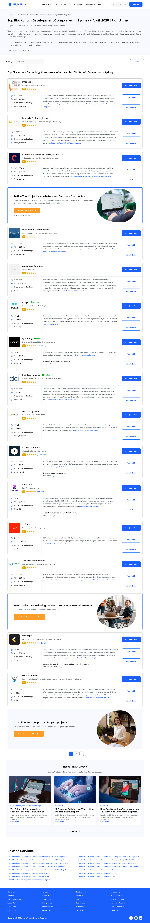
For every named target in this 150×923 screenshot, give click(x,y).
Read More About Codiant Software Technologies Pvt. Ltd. (91, 176)
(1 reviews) (41, 455)
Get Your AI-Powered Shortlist (29, 617)
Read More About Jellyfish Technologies (102, 580)
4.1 (24, 237)
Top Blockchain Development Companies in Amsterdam (30, 876)
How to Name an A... (118, 899)
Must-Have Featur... (118, 903)
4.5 (24, 273)
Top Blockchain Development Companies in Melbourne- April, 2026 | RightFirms (38, 870)
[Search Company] (120, 4)
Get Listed (136, 4)
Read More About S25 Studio (56, 543)
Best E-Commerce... (118, 907)
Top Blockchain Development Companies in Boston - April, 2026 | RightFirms (106, 863)
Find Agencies (47, 899)
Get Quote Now (131, 85)
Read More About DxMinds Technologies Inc (66, 143)
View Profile (131, 97)
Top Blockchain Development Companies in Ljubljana (29, 880)
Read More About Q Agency (86, 355)
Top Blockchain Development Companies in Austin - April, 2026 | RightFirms (37, 866)
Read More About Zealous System (86, 430)
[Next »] (81, 754)
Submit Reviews (76, 4)
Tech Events (80, 910)
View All (75, 831)
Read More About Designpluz (87, 658)
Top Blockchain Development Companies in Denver (28, 873)
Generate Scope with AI (27, 210)
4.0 (24, 455)
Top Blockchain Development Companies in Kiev (95, 876)
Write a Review (47, 907)
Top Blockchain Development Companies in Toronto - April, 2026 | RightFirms (38, 863)
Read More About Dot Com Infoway (63, 400)
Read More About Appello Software (55, 467)
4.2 (24, 418)
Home (10, 15)
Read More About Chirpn (51, 324)
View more (114, 910)
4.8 (24, 309)
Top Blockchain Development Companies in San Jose (97, 870)
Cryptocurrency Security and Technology (25, 806)
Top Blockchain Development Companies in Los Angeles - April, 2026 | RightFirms (107, 856)
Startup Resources (48, 903)
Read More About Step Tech (89, 506)
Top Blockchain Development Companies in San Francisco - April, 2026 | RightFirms (108, 866)
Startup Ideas (47, 910)
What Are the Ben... (117, 895)
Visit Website (131, 107)
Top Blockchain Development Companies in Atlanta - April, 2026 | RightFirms (37, 856)
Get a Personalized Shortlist (29, 734)
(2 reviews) (41, 346)
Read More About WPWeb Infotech (97, 698)
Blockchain (59, 806)
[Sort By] (29, 61)
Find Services (46, 895)
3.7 (24, 125)
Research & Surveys (93, 4)
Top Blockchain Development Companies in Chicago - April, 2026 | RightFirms (106, 860)
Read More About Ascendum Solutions (76, 291)
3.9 (24, 89)
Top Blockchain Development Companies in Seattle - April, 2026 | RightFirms (37, 860)
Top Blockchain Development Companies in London (97, 873)
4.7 (24, 346)
